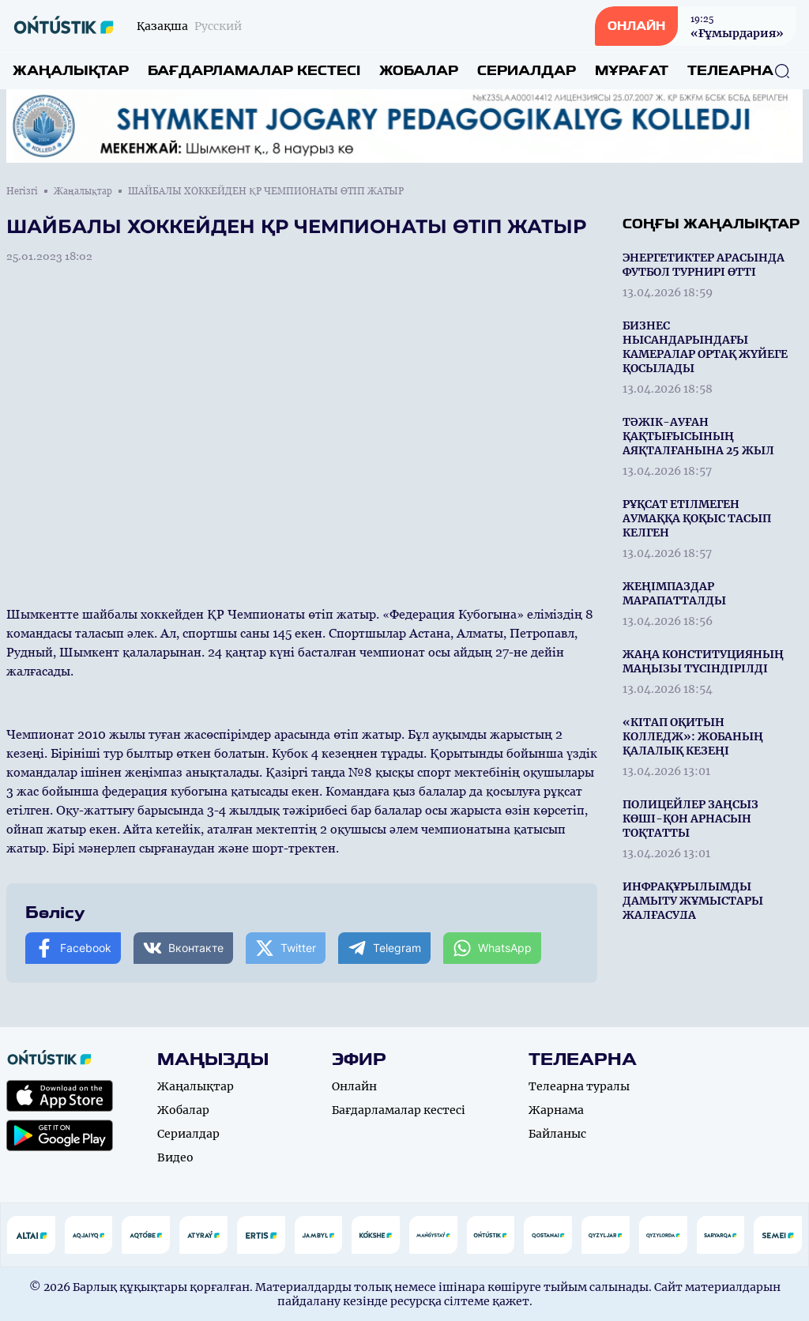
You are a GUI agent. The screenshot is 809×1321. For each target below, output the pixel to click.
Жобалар (418, 70)
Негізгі (22, 191)
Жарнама (556, 1110)
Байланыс (557, 1134)
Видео (175, 1157)
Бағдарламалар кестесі (254, 70)
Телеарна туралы (579, 1086)
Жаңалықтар (71, 70)
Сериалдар (526, 70)
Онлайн (354, 1086)
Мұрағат (631, 70)
